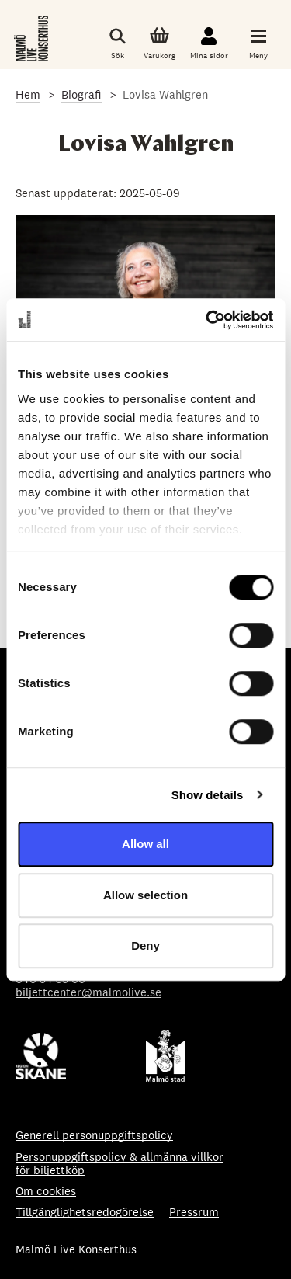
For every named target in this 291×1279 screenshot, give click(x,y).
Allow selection (145, 895)
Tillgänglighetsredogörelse (85, 1211)
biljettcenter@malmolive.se (88, 992)
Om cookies (46, 1190)
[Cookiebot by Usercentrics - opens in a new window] (207, 320)
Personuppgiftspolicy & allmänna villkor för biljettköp (119, 1163)
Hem (28, 94)
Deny (145, 945)
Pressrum (194, 1211)
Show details (207, 794)
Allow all (145, 843)
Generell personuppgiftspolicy (94, 1135)
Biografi (81, 94)
